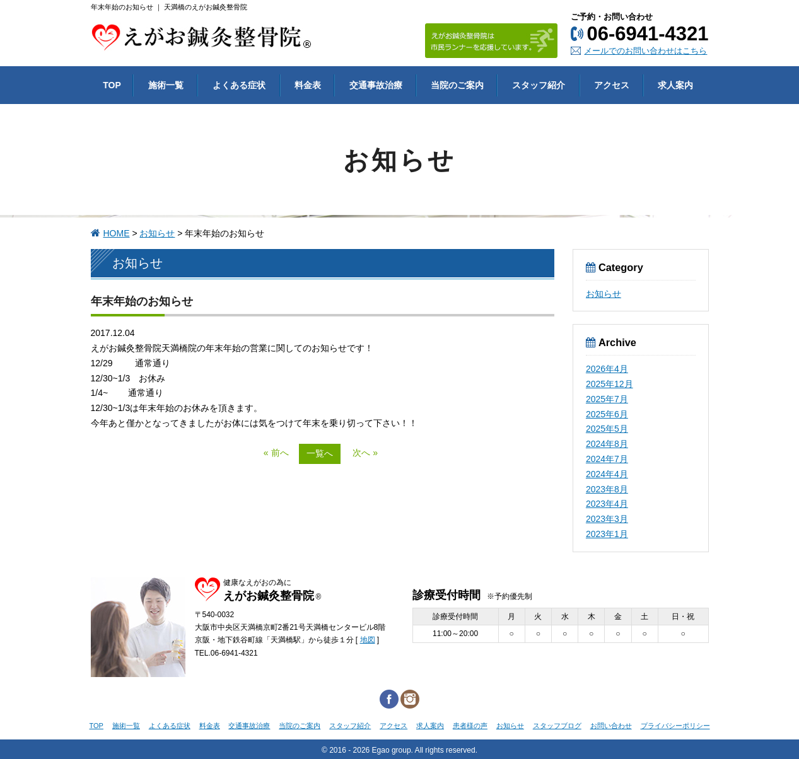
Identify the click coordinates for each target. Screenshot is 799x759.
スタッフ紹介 (350, 725)
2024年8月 (607, 444)
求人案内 (430, 725)
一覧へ (319, 453)
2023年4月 (607, 504)
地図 (367, 639)
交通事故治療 (249, 725)
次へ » (365, 453)
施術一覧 (126, 725)
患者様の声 (470, 725)
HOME (116, 233)
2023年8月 (607, 489)
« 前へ (276, 453)
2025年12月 (609, 384)
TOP (96, 725)
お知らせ (157, 233)
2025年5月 (607, 429)
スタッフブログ (557, 725)
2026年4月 (607, 369)
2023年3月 (607, 519)
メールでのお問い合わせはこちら (645, 50)
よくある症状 (169, 725)
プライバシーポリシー (675, 725)
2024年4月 (607, 474)
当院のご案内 (299, 725)
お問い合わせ (611, 725)
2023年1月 (607, 534)
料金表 (209, 725)
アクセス (393, 725)
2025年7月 (607, 399)
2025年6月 (607, 414)
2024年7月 (607, 459)
